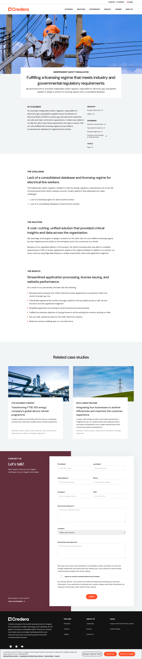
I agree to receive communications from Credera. (82, 576)
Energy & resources (95, 110)
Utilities (90, 114)
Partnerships (94, 9)
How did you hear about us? (67, 542)
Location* (61, 528)
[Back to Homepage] (18, 9)
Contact (111, 2)
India (129, 2)
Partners (66, 629)
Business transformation (96, 124)
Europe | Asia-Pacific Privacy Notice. (82, 587)
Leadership (90, 624)
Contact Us (90, 634)
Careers (118, 9)
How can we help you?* (66, 506)
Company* (61, 492)
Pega (90, 147)
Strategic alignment (95, 132)
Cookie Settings (115, 629)
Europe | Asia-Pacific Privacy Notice (122, 624)
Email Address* (63, 478)
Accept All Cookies (127, 656)
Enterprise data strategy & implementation (97, 136)
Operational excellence (96, 128)
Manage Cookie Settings (92, 656)
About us (129, 9)
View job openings (16, 601)
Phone (95, 478)
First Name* (62, 464)
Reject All (110, 656)
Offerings (69, 9)
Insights (107, 9)
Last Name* (97, 464)
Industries (81, 9)
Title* (95, 492)
